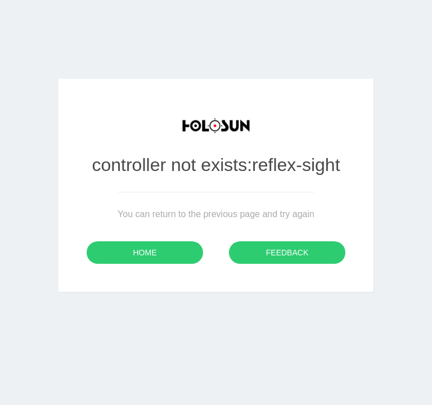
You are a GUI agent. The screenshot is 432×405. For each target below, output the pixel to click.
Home (145, 252)
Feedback (287, 252)
